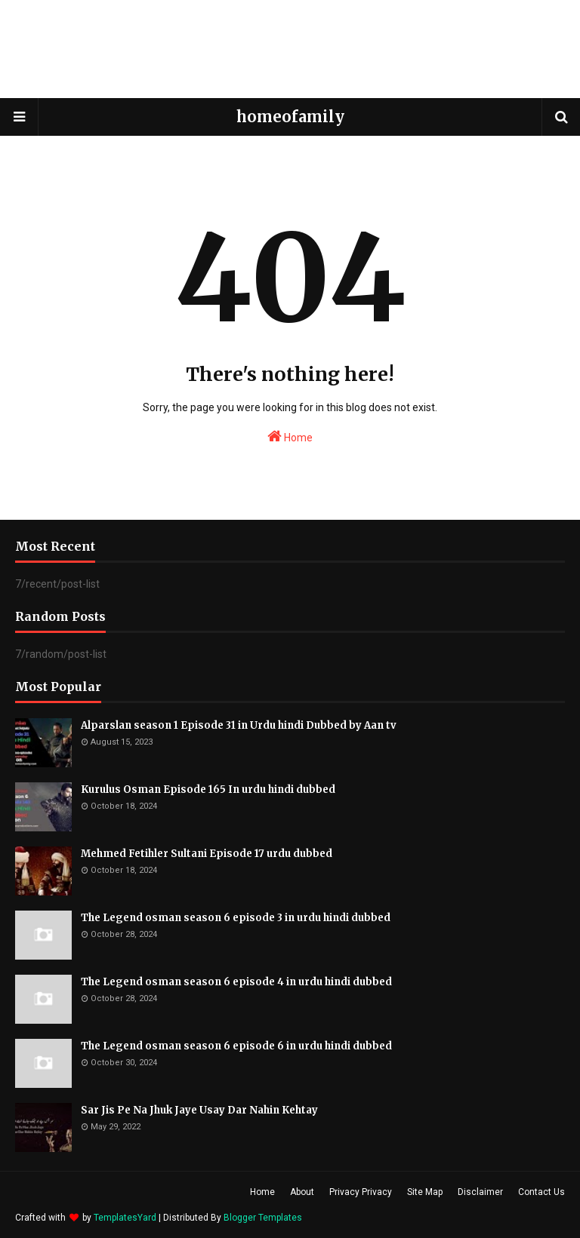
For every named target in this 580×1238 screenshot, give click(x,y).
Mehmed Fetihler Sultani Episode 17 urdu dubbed (206, 853)
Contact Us (541, 1192)
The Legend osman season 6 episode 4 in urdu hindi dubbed (236, 981)
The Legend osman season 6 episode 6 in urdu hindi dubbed (236, 1046)
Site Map (425, 1192)
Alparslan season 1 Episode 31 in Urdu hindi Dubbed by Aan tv (238, 725)
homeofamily (290, 116)
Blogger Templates (263, 1217)
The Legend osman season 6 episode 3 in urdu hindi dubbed (235, 917)
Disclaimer (480, 1192)
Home (290, 436)
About (302, 1192)
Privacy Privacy (360, 1192)
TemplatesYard (125, 1217)
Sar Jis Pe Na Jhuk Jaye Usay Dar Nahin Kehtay (199, 1110)
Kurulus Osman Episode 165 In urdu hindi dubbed (208, 789)
